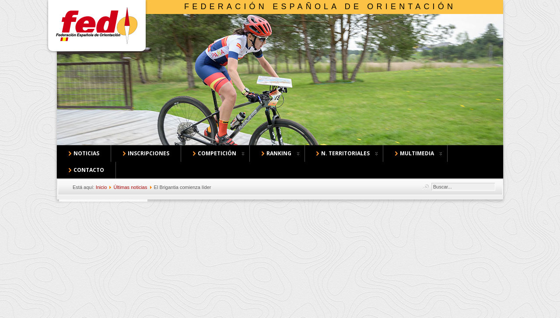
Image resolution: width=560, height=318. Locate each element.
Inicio (101, 187)
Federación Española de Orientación (320, 6)
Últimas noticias (130, 187)
